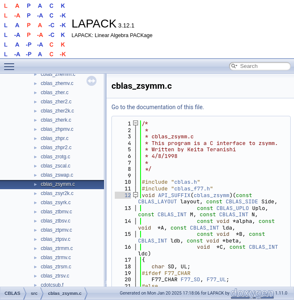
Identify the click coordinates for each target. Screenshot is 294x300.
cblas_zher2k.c (57, 111)
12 (123, 195)
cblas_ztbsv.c (55, 221)
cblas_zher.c (55, 92)
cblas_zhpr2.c (56, 147)
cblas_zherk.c (56, 120)
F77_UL (216, 279)
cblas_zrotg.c (55, 157)
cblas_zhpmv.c (57, 129)
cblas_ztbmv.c (56, 212)
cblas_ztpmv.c (56, 230)
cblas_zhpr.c (55, 138)
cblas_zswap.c (57, 175)
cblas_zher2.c (56, 102)
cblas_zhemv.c (57, 83)
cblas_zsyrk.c (56, 202)
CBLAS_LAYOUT (157, 201)
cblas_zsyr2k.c (57, 193)
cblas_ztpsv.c (55, 239)
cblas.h (185, 181)
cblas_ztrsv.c (55, 276)
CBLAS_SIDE (242, 201)
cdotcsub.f (52, 285)
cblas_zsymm (212, 195)
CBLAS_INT (172, 214)
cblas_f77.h (192, 188)
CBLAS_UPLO (232, 208)
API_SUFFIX (174, 195)
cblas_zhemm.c (58, 74)
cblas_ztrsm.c (56, 267)
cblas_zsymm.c (58, 184)
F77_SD (190, 279)
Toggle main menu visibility (11, 63)
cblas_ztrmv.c (56, 257)
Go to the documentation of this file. (157, 107)
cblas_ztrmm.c (57, 248)
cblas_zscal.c (55, 166)
